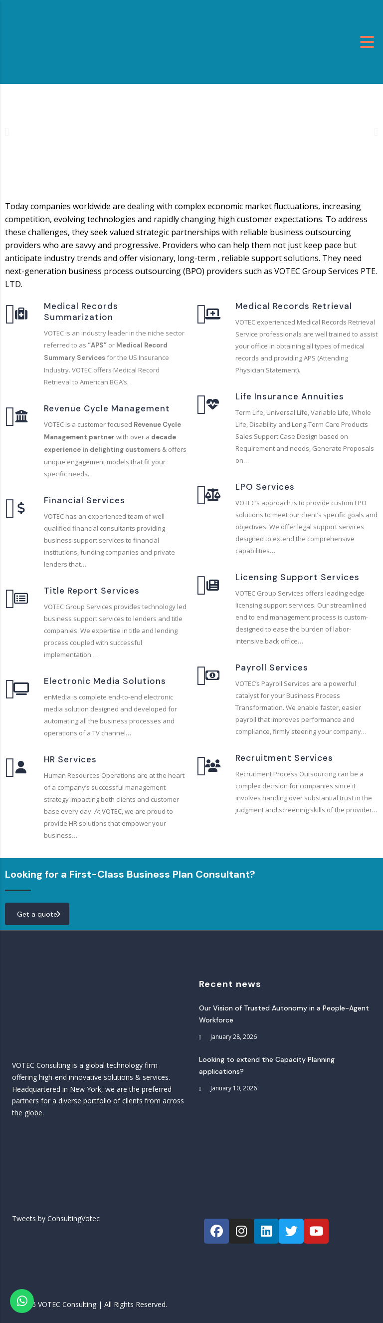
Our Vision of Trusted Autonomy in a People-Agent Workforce (284, 1013)
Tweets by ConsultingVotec (56, 1218)
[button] (7, 131)
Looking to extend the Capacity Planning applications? (267, 1065)
